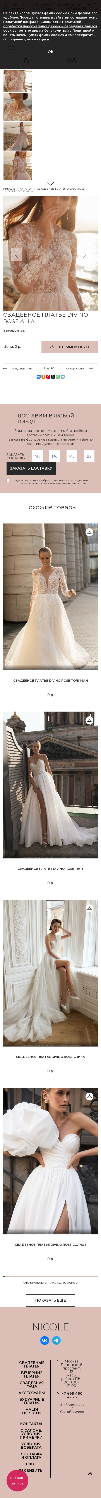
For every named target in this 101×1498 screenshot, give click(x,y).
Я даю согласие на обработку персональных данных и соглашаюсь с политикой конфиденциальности (53, 481)
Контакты (31, 1424)
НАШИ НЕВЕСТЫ (31, 1411)
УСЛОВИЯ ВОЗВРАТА (31, 1446)
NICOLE (50, 1327)
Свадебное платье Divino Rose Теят (50, 869)
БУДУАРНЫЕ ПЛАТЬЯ (31, 1401)
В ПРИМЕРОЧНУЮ (74, 347)
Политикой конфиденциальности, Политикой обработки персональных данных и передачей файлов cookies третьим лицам (50, 26)
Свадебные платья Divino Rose (61, 188)
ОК (50, 52)
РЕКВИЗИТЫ (31, 1471)
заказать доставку (31, 468)
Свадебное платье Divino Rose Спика (50, 1057)
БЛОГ (31, 1464)
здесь (44, 39)
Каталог (26, 188)
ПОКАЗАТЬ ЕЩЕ (50, 1300)
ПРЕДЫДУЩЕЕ (22, 368)
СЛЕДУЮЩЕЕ (75, 368)
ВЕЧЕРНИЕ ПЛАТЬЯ (32, 1374)
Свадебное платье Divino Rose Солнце (50, 1245)
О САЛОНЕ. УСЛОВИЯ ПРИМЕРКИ (31, 1434)
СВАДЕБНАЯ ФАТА (32, 1384)
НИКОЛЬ (9, 188)
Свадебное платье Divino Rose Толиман (50, 681)
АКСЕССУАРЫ (32, 1393)
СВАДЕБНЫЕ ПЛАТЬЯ (32, 1364)
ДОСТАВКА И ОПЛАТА (31, 1456)
